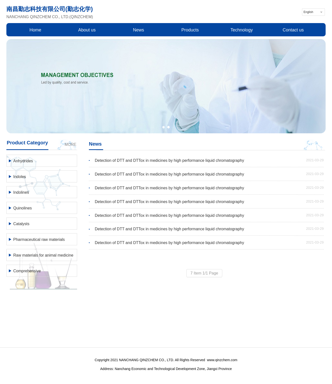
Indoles (19, 177)
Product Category (27, 142)
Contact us (293, 29)
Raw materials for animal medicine (43, 255)
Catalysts (21, 224)
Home (35, 29)
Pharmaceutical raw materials (39, 239)
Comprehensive (27, 271)
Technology (241, 29)
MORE (70, 144)
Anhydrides (23, 161)
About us (87, 29)
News (138, 29)
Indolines (21, 192)
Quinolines (22, 208)
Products (190, 29)
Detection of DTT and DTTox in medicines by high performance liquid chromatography (169, 160)
